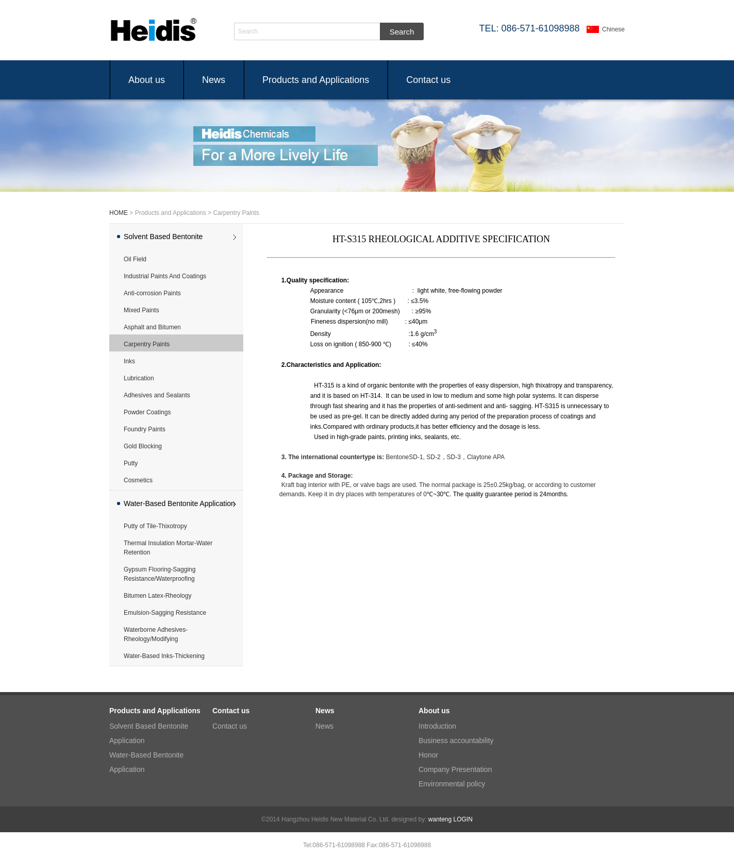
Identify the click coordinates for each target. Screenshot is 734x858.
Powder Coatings (147, 412)
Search (248, 31)
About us (146, 80)
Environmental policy (452, 784)
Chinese (613, 29)
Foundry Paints (144, 429)
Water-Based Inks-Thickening (164, 656)
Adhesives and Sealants (157, 395)
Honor (428, 755)
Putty (131, 463)
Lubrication (139, 378)
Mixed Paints (141, 310)
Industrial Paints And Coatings (165, 276)
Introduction (437, 726)
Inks (129, 361)
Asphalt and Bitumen (152, 327)
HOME (118, 212)
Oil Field (135, 259)
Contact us (428, 80)
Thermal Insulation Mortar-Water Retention (168, 548)
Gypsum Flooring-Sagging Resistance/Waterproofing (159, 574)
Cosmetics (138, 480)
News (213, 80)
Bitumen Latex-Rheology (157, 595)
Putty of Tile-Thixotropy (155, 526)
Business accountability (456, 740)
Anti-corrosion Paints (152, 293)
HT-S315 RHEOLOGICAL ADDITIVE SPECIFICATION (441, 239)
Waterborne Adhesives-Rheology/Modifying (156, 634)
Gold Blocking (143, 446)
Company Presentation (455, 769)
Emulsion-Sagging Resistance (165, 612)
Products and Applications (315, 80)
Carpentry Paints (147, 344)
